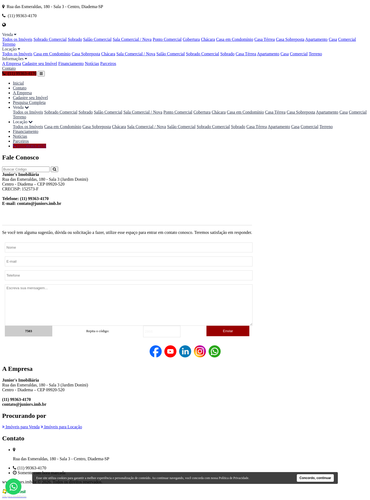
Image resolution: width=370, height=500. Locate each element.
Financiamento (71, 63)
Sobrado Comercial (50, 39)
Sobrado (75, 39)
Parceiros (108, 63)
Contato (9, 68)
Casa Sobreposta (290, 39)
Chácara (208, 39)
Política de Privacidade (234, 478)
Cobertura (191, 39)
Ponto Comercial (167, 39)
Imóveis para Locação (61, 427)
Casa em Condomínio (234, 39)
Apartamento (316, 39)
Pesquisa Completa (29, 102)
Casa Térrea (264, 39)
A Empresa (11, 63)
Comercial (347, 39)
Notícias (92, 63)
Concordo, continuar (315, 478)
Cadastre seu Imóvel (39, 63)
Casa (333, 39)
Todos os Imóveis (17, 39)
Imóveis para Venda (21, 427)
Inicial (18, 83)
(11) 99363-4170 (19, 73)
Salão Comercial (97, 39)
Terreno (9, 44)
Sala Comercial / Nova (132, 39)
